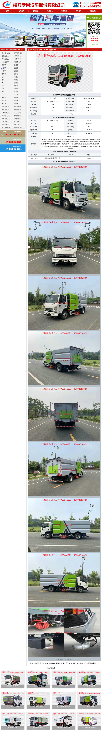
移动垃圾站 (5, 59)
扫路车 (4, 65)
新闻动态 (35, 11)
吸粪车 (16, 71)
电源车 (4, 100)
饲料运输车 (17, 115)
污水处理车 (17, 112)
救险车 (4, 97)
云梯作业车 (5, 112)
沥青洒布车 (17, 121)
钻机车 (4, 89)
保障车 (4, 77)
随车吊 (4, 74)
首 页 (7, 11)
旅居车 (16, 77)
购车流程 (78, 11)
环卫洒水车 (17, 62)
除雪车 (16, 100)
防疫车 (4, 103)
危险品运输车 (18, 127)
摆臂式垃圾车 (18, 53)
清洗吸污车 (5, 115)
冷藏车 (16, 80)
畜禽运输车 (5, 118)
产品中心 (50, 11)
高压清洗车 (5, 106)
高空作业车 (17, 109)
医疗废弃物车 (6, 127)
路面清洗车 (5, 109)
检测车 (16, 103)
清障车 (16, 74)
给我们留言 (95, 44)
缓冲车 (16, 91)
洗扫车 (16, 65)
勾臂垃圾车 (17, 56)
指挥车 (16, 89)
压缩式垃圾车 (6, 53)
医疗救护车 (17, 124)
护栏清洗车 (17, 106)
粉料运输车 (17, 118)
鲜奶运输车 (5, 121)
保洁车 (16, 97)
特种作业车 (5, 124)
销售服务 (64, 11)
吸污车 (16, 68)
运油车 (16, 83)
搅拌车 (16, 86)
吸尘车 (4, 68)
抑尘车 (4, 86)
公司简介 (21, 11)
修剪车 (4, 80)
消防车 (4, 71)
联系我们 (93, 11)
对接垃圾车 (5, 62)
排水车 (16, 94)
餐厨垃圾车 (5, 56)
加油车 (4, 83)
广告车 (4, 94)
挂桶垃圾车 (17, 59)
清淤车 (4, 91)
